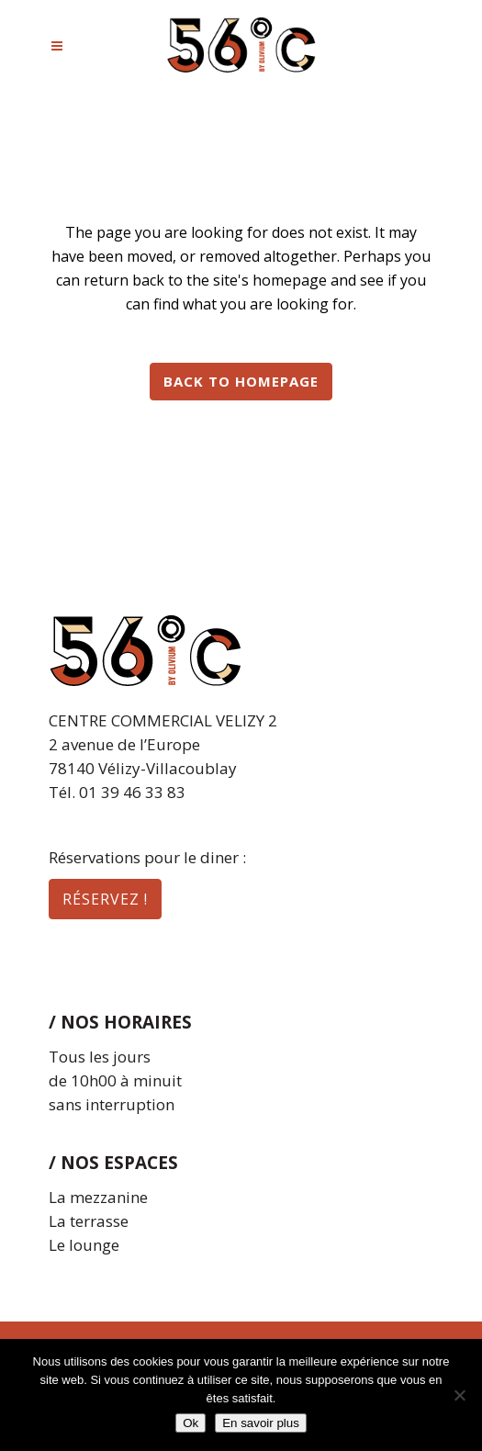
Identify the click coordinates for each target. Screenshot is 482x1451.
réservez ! (105, 899)
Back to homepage (241, 381)
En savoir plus (260, 1423)
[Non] (459, 1395)
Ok (190, 1423)
